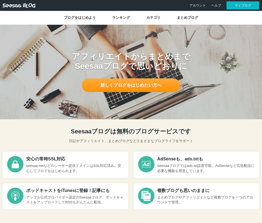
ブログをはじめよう (80, 18)
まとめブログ (187, 18)
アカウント (197, 5)
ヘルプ (216, 5)
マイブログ (243, 5)
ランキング (121, 18)
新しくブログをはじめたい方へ (131, 85)
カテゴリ (153, 18)
